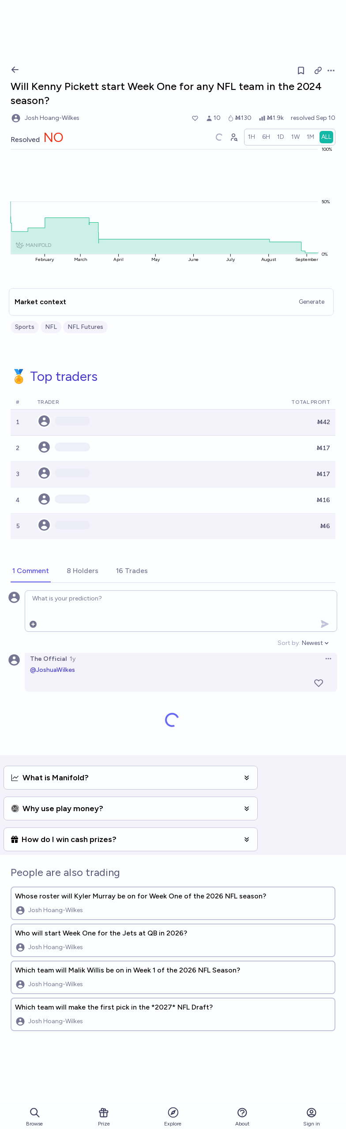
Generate (311, 302)
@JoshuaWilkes (52, 670)
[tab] (31, 571)
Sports (24, 327)
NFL (51, 327)
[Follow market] (301, 70)
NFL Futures (85, 327)
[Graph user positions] (233, 137)
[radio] (251, 137)
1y (72, 659)
